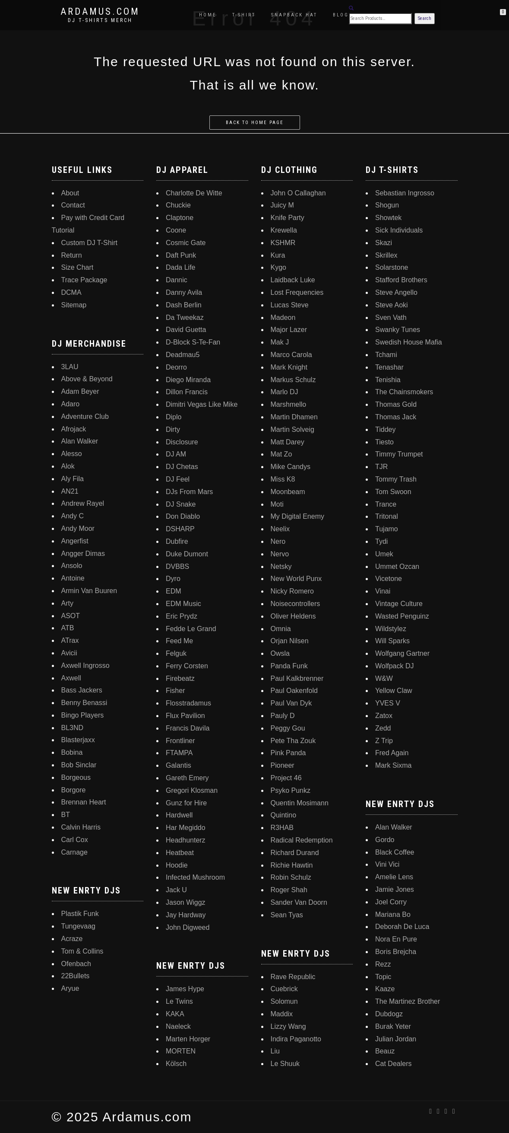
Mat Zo (281, 454)
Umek (384, 554)
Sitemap (74, 305)
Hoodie (177, 865)
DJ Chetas (182, 466)
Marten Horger (188, 1039)
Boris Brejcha (395, 951)
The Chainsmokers (404, 392)
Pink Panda (288, 752)
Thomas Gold (396, 404)
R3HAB (282, 827)
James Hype (185, 989)
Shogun (387, 205)
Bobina (72, 752)
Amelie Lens (394, 877)
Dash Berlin (184, 305)
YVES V (387, 703)
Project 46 (286, 778)
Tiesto (384, 442)
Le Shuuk (285, 1063)
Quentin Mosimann (300, 803)
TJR (381, 466)
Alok (68, 466)
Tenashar (389, 367)
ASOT (70, 615)
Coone (176, 230)
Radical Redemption (302, 840)
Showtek (388, 217)
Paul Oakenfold (294, 690)
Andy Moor (78, 528)
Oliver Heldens (293, 616)
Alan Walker (79, 441)
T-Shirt (244, 15)
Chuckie (178, 205)
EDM (173, 591)
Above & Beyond (87, 379)
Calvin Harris (81, 827)
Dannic (176, 280)
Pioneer (282, 765)
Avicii (69, 653)
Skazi (383, 242)
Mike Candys (290, 466)
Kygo (278, 267)
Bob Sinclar (79, 765)
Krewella (284, 230)
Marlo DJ (284, 392)
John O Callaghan (298, 193)
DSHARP (180, 529)
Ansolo (71, 565)
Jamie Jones (394, 889)
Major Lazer (289, 329)
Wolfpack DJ (394, 666)
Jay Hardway (185, 915)
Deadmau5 (182, 354)
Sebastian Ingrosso (404, 193)
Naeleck (178, 1026)
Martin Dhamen (294, 417)
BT (65, 814)
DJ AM (176, 454)
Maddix (282, 1014)
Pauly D (283, 715)
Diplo (173, 417)
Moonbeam (288, 491)
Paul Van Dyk (291, 703)
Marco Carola (291, 354)
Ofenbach (76, 963)
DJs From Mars (189, 491)
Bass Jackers (81, 690)
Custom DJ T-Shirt (89, 242)
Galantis (178, 765)
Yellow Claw (393, 690)
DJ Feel (178, 479)
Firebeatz (180, 678)
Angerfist (75, 541)
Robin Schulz (291, 877)
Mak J (280, 342)
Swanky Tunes (397, 329)
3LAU (70, 366)
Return (71, 255)
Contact (73, 205)
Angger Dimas (83, 553)
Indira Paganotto (296, 1039)
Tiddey (385, 429)
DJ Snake (181, 504)
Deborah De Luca (402, 926)
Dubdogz (389, 1014)
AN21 (70, 491)
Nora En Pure (396, 939)
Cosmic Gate (185, 242)
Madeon (283, 317)
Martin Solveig (292, 429)
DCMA (71, 292)
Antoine (73, 578)
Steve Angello (396, 292)
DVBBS (177, 566)
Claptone (179, 217)
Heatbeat (180, 852)
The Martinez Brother (407, 1001)
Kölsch (176, 1063)
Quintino (284, 815)
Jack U (176, 890)
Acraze (72, 938)
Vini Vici (387, 864)
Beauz (385, 1051)
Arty (67, 603)
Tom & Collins (82, 951)
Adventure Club (85, 416)
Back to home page (255, 122)
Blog (341, 15)
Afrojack (73, 429)
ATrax (70, 640)
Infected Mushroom (195, 877)
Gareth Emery (187, 778)
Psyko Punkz (290, 790)
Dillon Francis (187, 392)
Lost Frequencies (297, 292)
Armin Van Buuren (89, 590)
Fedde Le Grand (191, 628)
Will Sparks (392, 641)
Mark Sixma (393, 765)
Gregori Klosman (192, 790)
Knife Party (287, 217)
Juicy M (282, 205)
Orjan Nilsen (290, 641)
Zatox (383, 715)
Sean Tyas (287, 915)
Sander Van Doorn (299, 902)
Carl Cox (74, 839)
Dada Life (181, 267)
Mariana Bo (393, 914)
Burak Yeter (393, 1026)
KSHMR (283, 242)
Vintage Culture (399, 603)
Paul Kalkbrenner (297, 678)
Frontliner (180, 740)
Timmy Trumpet (399, 454)
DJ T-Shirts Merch (100, 20)
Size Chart (77, 267)
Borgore (73, 790)
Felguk (176, 653)
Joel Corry (391, 902)
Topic (383, 976)
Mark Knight (289, 367)
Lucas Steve (290, 305)
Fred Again (391, 752)
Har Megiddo (185, 827)
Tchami (386, 354)
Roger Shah (289, 890)
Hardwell (179, 815)
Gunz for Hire (186, 803)
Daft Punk (181, 255)
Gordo (384, 839)
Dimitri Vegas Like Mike (201, 404)
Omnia (281, 628)
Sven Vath (391, 317)
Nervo (280, 554)
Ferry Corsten (187, 666)
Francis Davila (187, 728)
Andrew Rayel (82, 503)
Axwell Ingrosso (85, 665)
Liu (275, 1051)
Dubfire (177, 541)
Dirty (173, 429)
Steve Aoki (391, 305)
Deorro (176, 367)
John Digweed (187, 927)
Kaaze (385, 989)
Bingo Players (82, 715)
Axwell (71, 678)
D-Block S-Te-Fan (193, 342)
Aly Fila (72, 478)
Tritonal (386, 516)
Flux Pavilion (185, 715)
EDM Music (183, 603)
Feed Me (179, 641)
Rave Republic (293, 976)
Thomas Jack (395, 417)
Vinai (382, 591)
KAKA (175, 1014)
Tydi (381, 541)
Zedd (383, 728)
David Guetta (186, 329)
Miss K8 (283, 479)
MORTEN (181, 1051)
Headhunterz (185, 840)
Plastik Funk (80, 913)
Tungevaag (78, 926)
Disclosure (182, 442)
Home (208, 15)
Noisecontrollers (295, 603)
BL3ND (72, 727)
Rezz (383, 964)
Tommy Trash (396, 479)
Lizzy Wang (288, 1026)
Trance (385, 504)
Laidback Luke (293, 280)
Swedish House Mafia (408, 342)
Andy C (72, 516)
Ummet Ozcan (397, 566)
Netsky (281, 566)
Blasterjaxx (78, 740)
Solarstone (391, 267)
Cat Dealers (393, 1063)
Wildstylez (390, 628)
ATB (67, 628)
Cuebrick (284, 989)
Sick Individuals (399, 230)
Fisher (175, 690)
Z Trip (384, 740)
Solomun (284, 1001)
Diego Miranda (188, 379)
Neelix (280, 529)
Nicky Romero (292, 591)
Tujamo (386, 529)
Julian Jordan (395, 1039)
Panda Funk (289, 666)
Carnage (74, 852)
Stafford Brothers (401, 280)
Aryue (70, 988)
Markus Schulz (293, 379)
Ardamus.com (100, 11)
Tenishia (388, 379)
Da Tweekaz (185, 317)
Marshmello (289, 404)
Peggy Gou (288, 728)
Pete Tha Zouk (293, 740)
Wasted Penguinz (402, 616)
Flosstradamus (188, 703)
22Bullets (75, 976)
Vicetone (388, 578)
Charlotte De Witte (194, 193)
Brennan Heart (83, 802)
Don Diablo (183, 516)
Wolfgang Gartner (402, 653)
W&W (384, 678)
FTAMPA (179, 752)
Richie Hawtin (292, 865)
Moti (277, 504)
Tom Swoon (393, 491)
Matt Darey (287, 442)
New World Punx (296, 578)
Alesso (71, 453)
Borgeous (76, 777)
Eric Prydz (181, 616)
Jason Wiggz (185, 902)
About (70, 193)
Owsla (280, 653)
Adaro (70, 404)
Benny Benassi (84, 702)
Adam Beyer (80, 391)
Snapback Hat (294, 15)
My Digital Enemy (297, 516)
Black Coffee (394, 852)
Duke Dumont (187, 554)
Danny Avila (184, 292)
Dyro (173, 578)
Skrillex (386, 255)
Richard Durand (295, 852)
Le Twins (179, 1001)
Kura (278, 255)
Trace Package (84, 280)
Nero (278, 541)
